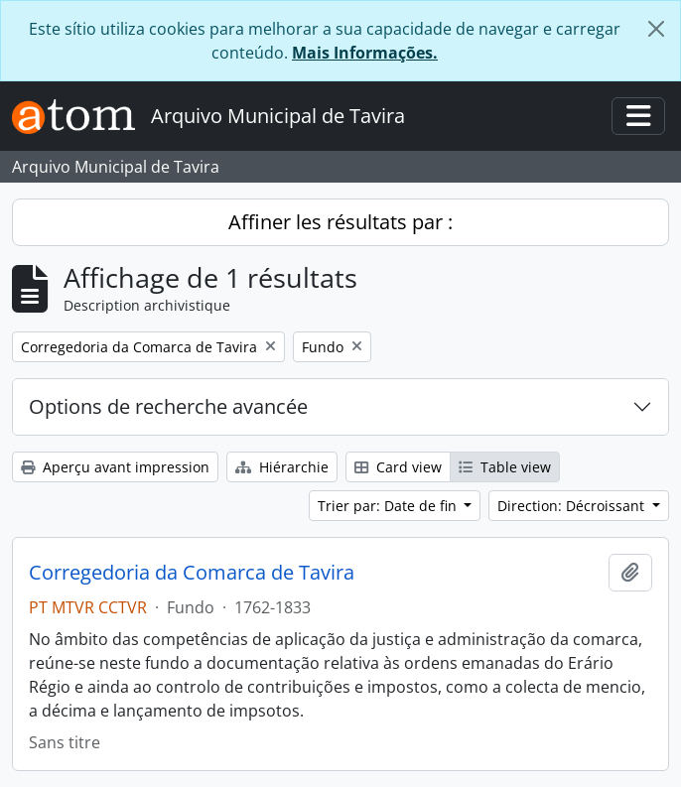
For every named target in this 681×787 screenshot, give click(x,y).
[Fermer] (656, 29)
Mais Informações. (365, 53)
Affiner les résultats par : (340, 221)
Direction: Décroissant (572, 505)
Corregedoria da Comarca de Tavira (191, 573)
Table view (505, 467)
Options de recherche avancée (168, 406)
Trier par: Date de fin (389, 505)
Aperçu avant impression (115, 467)
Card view (398, 467)
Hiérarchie (282, 467)
